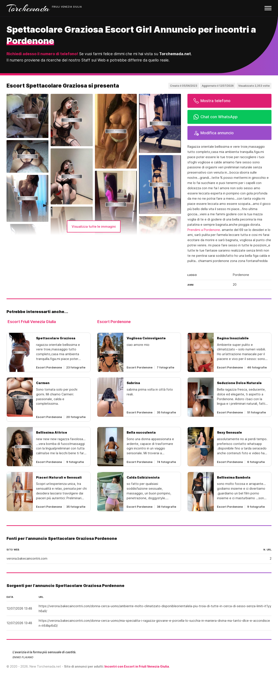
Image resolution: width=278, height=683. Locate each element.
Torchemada (28, 8)
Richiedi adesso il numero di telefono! (42, 53)
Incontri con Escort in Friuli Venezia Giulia (136, 666)
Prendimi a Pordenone (203, 230)
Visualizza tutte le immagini (94, 226)
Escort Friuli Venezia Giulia (32, 321)
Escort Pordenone (114, 321)
